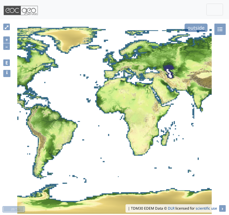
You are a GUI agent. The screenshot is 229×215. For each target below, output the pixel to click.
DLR (171, 208)
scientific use (206, 208)
